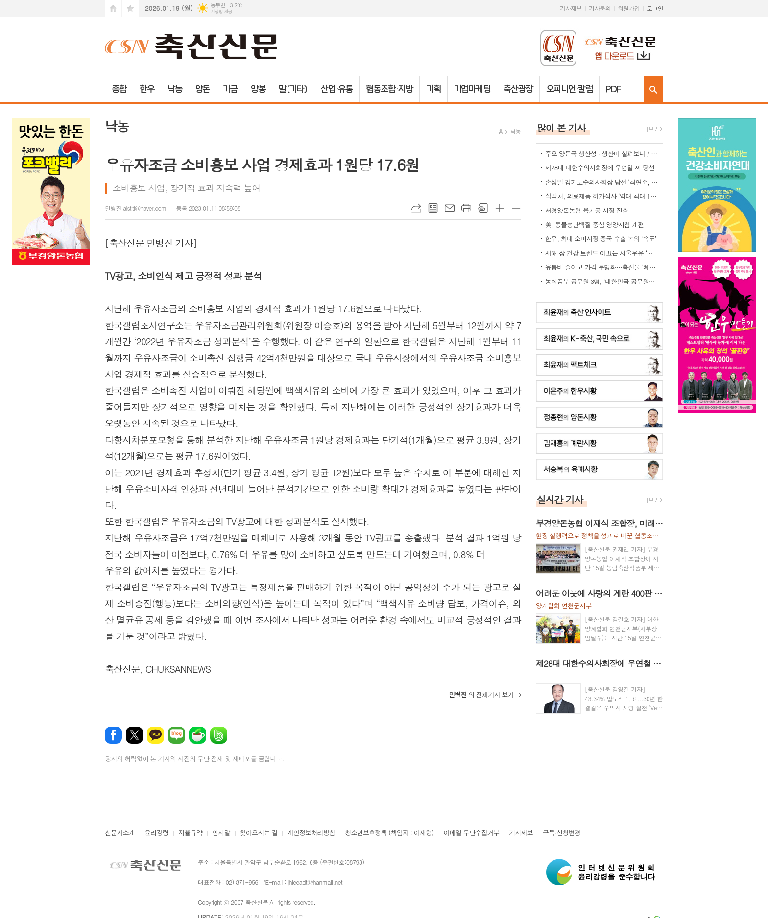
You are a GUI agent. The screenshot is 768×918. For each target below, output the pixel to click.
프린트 (466, 208)
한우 (147, 89)
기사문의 (600, 8)
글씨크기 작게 (516, 208)
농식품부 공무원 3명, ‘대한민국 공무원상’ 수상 (601, 281)
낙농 (175, 89)
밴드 (218, 735)
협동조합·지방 (389, 89)
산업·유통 (337, 89)
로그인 (655, 8)
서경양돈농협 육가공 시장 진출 (586, 210)
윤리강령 (156, 833)
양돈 (202, 89)
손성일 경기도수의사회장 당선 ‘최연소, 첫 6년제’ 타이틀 (601, 182)
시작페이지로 (113, 8)
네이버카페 (197, 735)
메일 (450, 208)
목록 (433, 208)
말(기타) (293, 89)
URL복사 (416, 208)
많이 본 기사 (561, 127)
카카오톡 (155, 735)
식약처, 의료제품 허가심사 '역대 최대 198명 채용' (601, 196)
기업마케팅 (472, 89)
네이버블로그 (176, 735)
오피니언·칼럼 (569, 89)
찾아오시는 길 (259, 833)
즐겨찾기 (130, 8)
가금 (230, 89)
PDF (613, 89)
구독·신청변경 (561, 833)
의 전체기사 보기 (481, 694)
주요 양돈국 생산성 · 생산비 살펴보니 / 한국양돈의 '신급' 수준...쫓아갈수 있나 (601, 153)
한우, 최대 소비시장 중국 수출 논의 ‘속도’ (600, 238)
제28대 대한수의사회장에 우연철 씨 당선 (599, 167)
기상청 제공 (221, 11)
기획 (433, 89)
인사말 (221, 833)
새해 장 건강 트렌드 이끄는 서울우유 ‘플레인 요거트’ (601, 253)
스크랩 (483, 208)
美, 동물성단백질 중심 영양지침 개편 (594, 224)
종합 (119, 89)
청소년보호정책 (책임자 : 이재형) (389, 833)
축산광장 (518, 89)
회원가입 (629, 8)
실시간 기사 (560, 499)
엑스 (134, 735)
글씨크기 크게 (499, 208)
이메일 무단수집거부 (472, 833)
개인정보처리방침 (311, 833)
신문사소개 (120, 833)
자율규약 (190, 833)
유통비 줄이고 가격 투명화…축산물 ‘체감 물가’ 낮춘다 (601, 267)
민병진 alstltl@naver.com (135, 208)
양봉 (258, 89)
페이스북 (113, 735)
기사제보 (571, 8)
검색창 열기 (653, 89)
